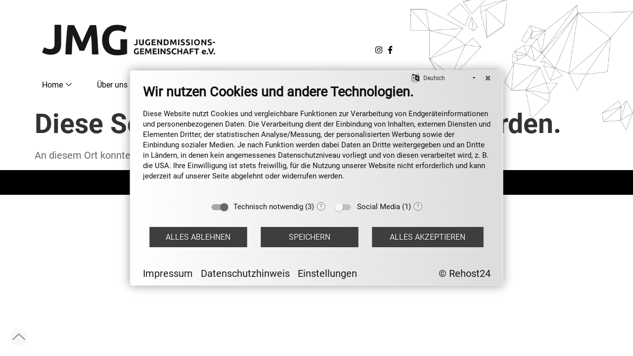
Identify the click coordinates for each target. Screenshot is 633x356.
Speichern (309, 237)
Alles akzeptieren (427, 237)
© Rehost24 (465, 273)
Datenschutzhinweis (245, 273)
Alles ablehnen (198, 237)
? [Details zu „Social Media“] (417, 206)
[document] (317, 140)
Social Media (378, 206)
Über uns (116, 84)
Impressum (168, 273)
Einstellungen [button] (327, 273)
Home (57, 84)
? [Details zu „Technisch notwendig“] (320, 206)
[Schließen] (488, 78)
